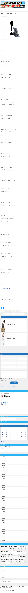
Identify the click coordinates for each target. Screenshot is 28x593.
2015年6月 (3, 533)
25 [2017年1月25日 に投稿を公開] (10, 436)
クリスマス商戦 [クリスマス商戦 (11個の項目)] (19, 548)
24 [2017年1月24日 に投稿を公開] (6, 436)
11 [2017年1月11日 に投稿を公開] (10, 432)
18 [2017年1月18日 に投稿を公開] (10, 434)
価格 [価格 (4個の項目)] (24, 556)
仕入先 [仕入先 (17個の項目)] (20, 556)
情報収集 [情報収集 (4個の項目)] (8, 559)
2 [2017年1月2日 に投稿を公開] (2, 430)
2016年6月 (3, 507)
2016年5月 (3, 509)
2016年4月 (3, 511)
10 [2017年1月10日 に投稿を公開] (6, 432)
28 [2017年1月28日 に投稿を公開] (21, 436)
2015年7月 (3, 531)
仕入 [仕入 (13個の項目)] (16, 556)
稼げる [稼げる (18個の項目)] (3, 561)
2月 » (4, 441)
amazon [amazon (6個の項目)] (3, 546)
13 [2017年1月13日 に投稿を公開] (17, 432)
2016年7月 (3, 505)
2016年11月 (3, 496)
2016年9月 (3, 500)
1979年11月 (3, 540)
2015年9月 (3, 527)
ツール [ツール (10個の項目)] (12, 549)
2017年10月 (3, 472)
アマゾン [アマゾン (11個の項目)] (7, 548)
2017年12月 (3, 467)
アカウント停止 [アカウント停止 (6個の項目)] (21, 546)
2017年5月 (3, 483)
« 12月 (1, 441)
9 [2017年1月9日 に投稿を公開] (2, 432)
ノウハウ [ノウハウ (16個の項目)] (4, 553)
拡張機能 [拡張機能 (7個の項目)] (12, 559)
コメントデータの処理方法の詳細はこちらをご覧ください (13, 386)
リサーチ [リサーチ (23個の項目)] (11, 556)
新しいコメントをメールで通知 (6, 378)
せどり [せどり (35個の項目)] (15, 546)
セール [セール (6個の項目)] (8, 549)
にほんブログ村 (3, 404)
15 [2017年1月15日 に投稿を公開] (25, 432)
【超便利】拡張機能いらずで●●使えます (11, 338)
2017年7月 (3, 478)
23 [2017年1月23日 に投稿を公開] (2, 436)
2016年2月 (3, 516)
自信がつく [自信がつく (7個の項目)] (11, 561)
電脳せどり (3, 577)
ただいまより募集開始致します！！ (10, 343)
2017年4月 (3, 485)
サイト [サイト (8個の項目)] (25, 548)
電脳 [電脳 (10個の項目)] (16, 561)
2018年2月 (3, 463)
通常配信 (5, 16)
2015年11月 (3, 522)
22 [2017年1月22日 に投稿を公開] (25, 434)
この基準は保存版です (5, 288)
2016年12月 (3, 494)
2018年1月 (3, 465)
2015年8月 (3, 529)
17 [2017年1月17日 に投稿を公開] (6, 434)
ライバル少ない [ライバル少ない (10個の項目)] (4, 556)
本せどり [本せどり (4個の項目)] (17, 559)
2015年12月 (3, 520)
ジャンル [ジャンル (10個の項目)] (3, 549)
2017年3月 (3, 487)
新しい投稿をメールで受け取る (6, 380)
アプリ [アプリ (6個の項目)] (3, 548)
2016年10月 (3, 498)
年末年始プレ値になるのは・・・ (10, 329)
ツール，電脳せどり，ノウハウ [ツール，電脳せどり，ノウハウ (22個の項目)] (9, 551)
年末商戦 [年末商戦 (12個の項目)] (3, 559)
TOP (11, 586)
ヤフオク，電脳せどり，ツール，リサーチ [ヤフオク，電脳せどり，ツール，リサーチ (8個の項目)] (14, 554)
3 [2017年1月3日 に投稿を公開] (6, 430)
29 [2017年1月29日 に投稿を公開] (25, 436)
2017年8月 (3, 476)
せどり (3, 568)
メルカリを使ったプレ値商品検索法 (10, 324)
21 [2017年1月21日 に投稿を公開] (21, 434)
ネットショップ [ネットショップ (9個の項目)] (20, 551)
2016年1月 (3, 518)
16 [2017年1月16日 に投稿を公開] (2, 434)
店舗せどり (3, 570)
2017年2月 (3, 489)
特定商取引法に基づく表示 (6, 581)
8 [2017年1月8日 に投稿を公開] (25, 430)
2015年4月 (3, 538)
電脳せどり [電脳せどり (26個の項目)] (21, 561)
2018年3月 (3, 461)
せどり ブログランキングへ (5, 397)
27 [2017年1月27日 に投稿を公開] (17, 436)
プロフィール (4, 446)
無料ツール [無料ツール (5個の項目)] (21, 559)
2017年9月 (3, 474)
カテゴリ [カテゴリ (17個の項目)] (13, 548)
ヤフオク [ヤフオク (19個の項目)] (4, 554)
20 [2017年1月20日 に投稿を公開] (17, 434)
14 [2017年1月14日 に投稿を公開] (21, 432)
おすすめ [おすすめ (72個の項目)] (9, 546)
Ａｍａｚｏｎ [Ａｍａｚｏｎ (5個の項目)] (7, 562)
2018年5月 (3, 456)
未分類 (2, 16)
